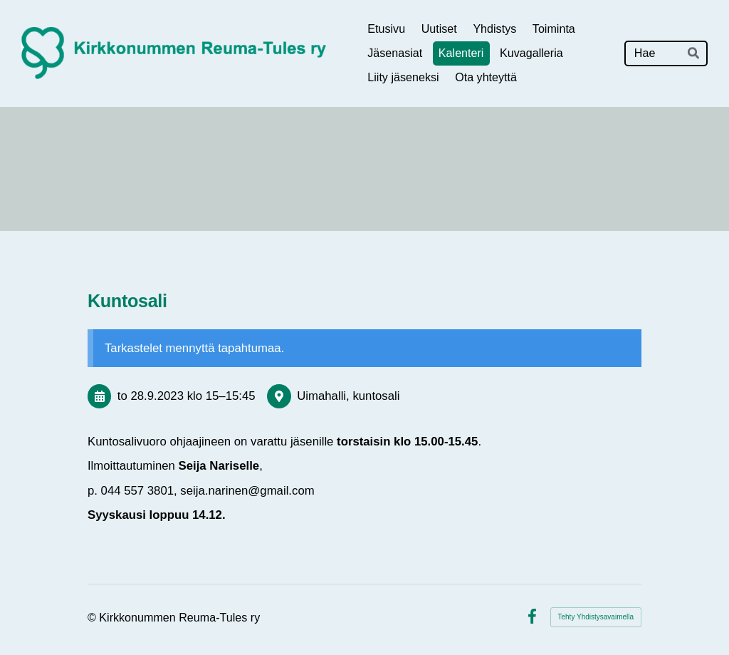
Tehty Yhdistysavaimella (596, 617)
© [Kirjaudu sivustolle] (93, 617)
